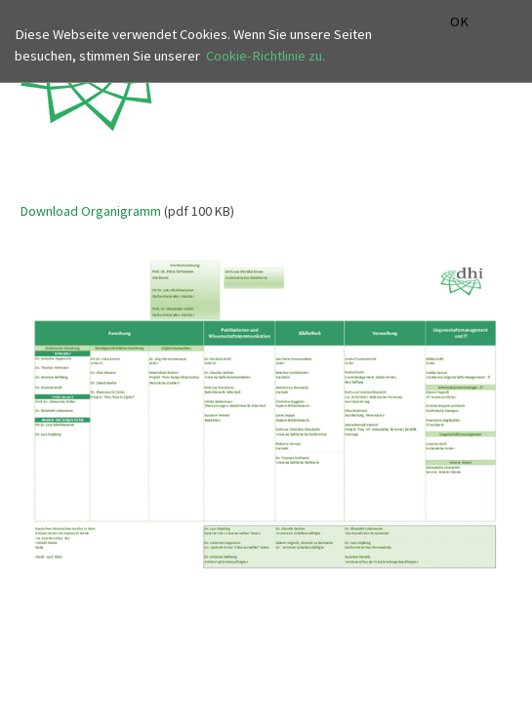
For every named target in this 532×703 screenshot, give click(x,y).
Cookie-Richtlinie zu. (265, 55)
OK (459, 22)
